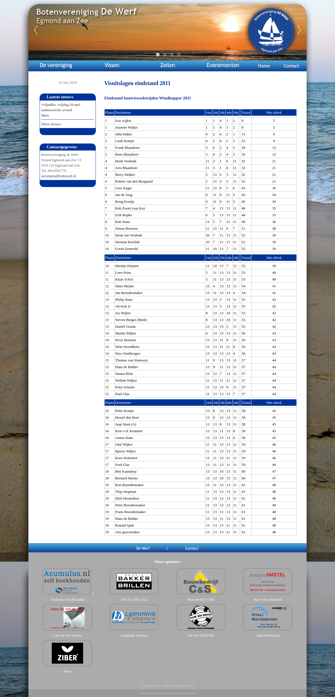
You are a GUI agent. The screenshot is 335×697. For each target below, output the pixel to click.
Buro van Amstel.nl (267, 599)
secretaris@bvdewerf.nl (58, 176)
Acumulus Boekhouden (67, 599)
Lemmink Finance (134, 635)
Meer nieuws (51, 124)
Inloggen (144, 693)
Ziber (67, 671)
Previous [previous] (35, 30)
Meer (45, 115)
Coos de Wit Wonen (67, 635)
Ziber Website (158, 693)
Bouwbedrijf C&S (200, 599)
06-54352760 (204, 635)
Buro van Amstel (186, 693)
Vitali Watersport (267, 635)
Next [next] (299, 30)
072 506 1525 (137, 599)
